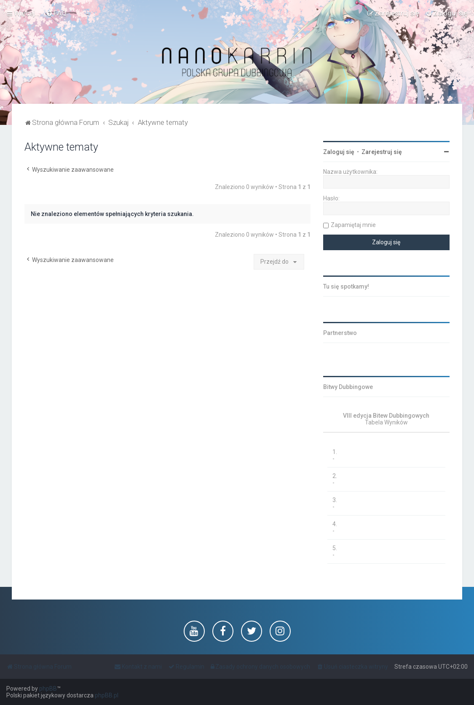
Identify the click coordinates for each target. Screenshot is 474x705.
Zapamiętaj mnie (353, 224)
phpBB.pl (106, 695)
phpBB (48, 688)
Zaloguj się (338, 152)
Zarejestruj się (382, 152)
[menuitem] (56, 13)
